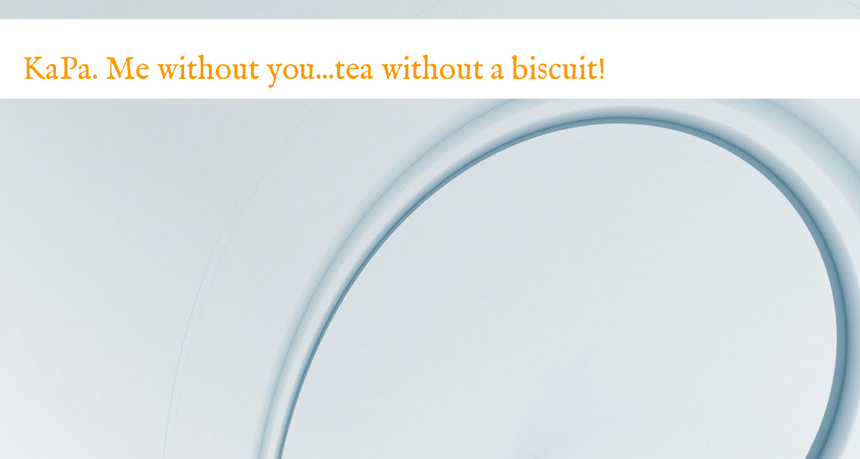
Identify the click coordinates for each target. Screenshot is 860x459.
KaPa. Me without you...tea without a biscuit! (314, 70)
